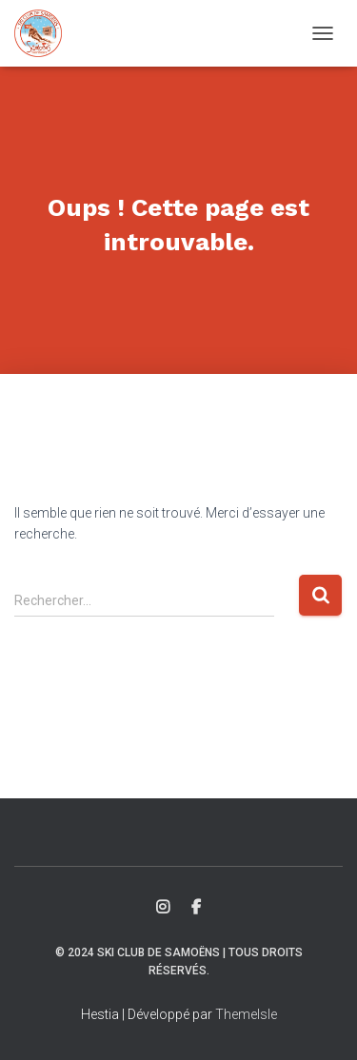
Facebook (196, 908)
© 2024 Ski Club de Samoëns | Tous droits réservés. (179, 961)
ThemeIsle (246, 1014)
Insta (163, 908)
